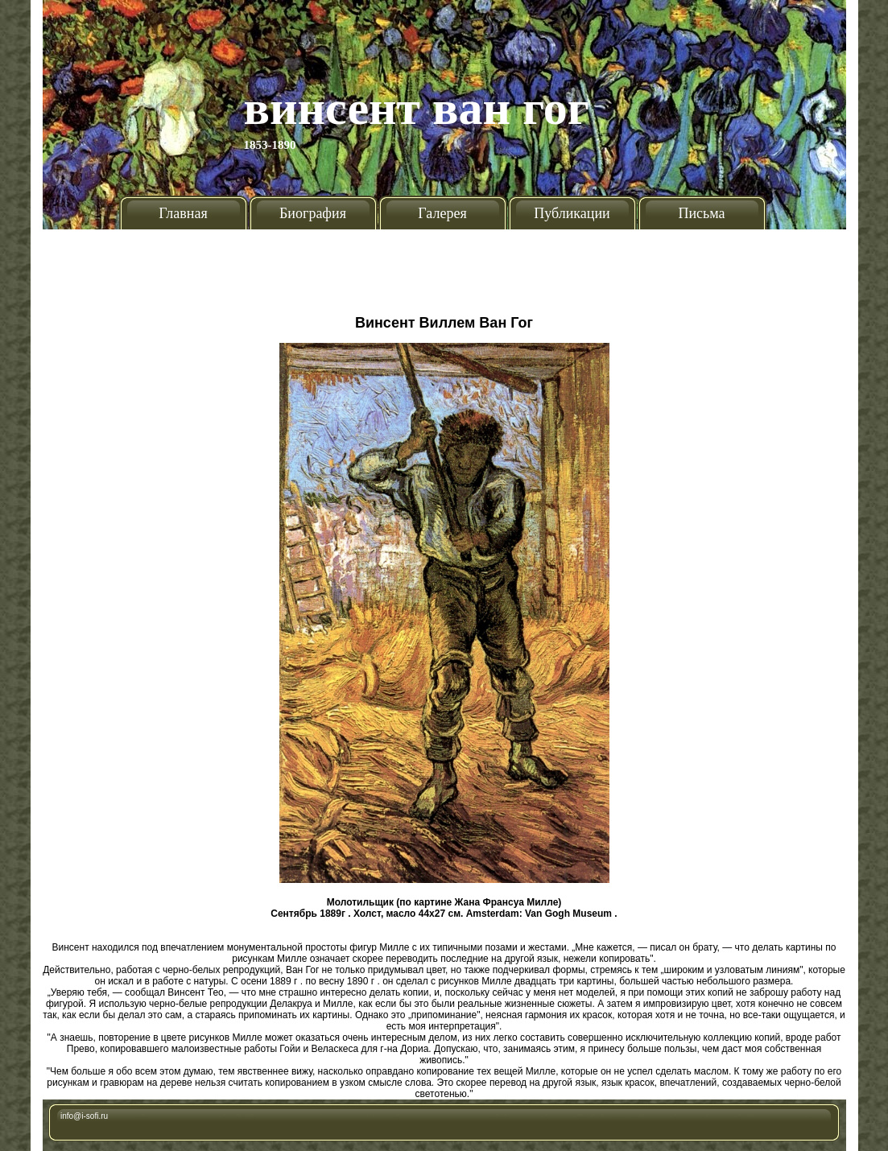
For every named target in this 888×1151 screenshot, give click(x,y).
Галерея (442, 213)
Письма (701, 213)
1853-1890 (270, 144)
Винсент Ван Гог (417, 107)
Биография (312, 213)
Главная (183, 213)
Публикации (571, 213)
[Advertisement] (444, 265)
